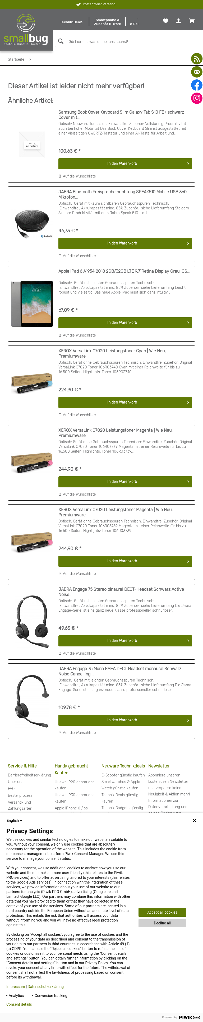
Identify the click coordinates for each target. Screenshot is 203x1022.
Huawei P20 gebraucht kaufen (74, 785)
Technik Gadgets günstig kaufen (122, 811)
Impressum (15, 987)
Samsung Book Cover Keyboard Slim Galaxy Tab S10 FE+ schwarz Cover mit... (121, 115)
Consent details (19, 1004)
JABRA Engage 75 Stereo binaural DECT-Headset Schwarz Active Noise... (121, 592)
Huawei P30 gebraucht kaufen (74, 798)
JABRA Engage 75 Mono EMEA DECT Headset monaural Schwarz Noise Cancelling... (119, 671)
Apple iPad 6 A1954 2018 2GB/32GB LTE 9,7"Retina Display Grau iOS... (124, 271)
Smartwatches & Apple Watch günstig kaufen (121, 785)
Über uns (15, 782)
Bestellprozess (20, 795)
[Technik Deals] (71, 22)
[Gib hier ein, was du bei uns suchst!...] (128, 42)
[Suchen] (60, 41)
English (15, 820)
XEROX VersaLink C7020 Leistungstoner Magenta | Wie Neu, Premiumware (115, 433)
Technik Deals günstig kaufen (120, 798)
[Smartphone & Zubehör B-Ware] (107, 22)
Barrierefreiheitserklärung (29, 775)
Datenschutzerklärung (46, 987)
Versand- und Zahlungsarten (20, 805)
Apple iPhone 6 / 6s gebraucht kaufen (71, 811)
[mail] (196, 72)
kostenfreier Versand (95, 4)
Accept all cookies (162, 912)
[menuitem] (71, 22)
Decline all (162, 923)
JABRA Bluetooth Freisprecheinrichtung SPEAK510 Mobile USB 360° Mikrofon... (123, 194)
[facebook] (196, 85)
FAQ (11, 788)
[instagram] (196, 98)
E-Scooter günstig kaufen (123, 775)
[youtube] (196, 58)
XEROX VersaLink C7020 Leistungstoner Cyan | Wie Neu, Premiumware (112, 353)
